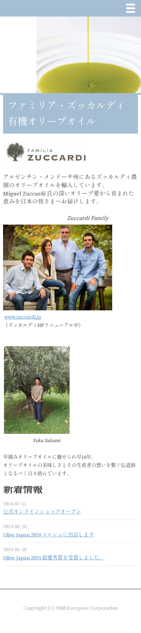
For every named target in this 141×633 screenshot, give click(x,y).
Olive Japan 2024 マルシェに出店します (48, 535)
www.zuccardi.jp (22, 317)
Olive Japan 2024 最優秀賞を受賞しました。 (54, 558)
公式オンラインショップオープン (42, 512)
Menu (132, 9)
